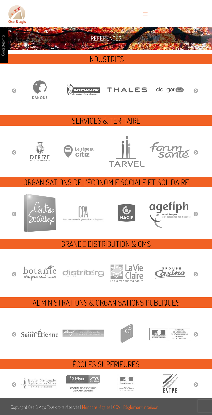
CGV (116, 407)
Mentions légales (96, 407)
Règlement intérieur (140, 407)
